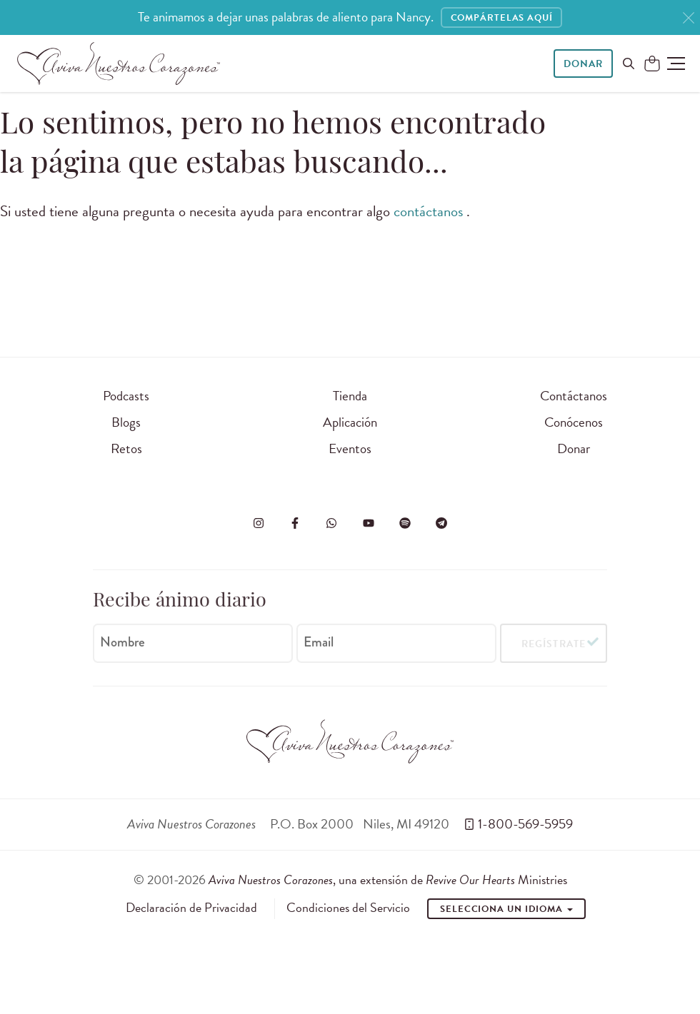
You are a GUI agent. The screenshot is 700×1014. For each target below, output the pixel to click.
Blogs (126, 422)
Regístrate (553, 646)
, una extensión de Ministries (388, 879)
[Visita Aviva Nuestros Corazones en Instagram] (258, 523)
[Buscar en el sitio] (629, 63)
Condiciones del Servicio (348, 907)
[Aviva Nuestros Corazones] (118, 63)
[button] (676, 63)
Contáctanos (573, 395)
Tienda (350, 395)
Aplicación (350, 422)
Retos (126, 448)
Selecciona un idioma (506, 909)
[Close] (688, 18)
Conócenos (573, 422)
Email (319, 644)
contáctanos (430, 211)
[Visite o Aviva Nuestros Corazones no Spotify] (405, 523)
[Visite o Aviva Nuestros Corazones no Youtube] (368, 523)
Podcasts (126, 395)
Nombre (122, 644)
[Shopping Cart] (652, 63)
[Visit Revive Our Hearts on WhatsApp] (331, 523)
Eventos (350, 448)
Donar (583, 63)
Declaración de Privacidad (191, 907)
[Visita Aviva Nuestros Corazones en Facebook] (295, 523)
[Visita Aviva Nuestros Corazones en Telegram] (441, 523)
